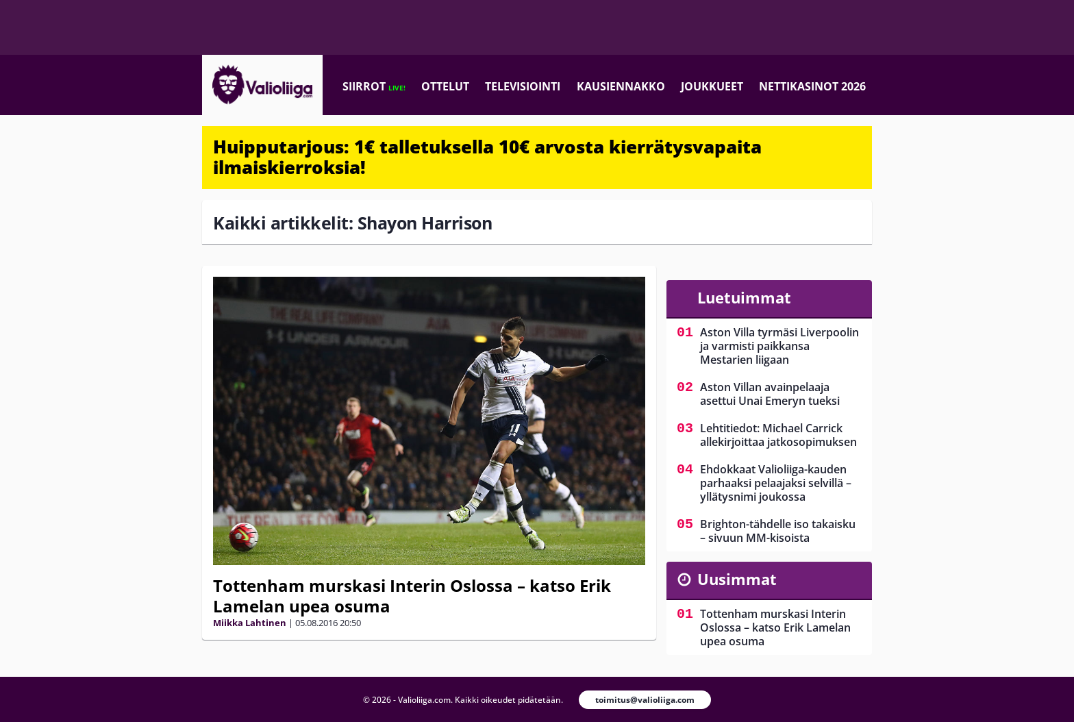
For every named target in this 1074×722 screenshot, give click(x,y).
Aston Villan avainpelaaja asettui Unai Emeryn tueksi (770, 393)
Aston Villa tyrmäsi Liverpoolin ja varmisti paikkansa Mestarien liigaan (779, 346)
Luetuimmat (744, 297)
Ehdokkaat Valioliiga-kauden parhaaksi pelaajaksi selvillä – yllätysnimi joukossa (775, 483)
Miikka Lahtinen (249, 623)
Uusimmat (737, 579)
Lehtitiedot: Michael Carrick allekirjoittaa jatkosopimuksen (778, 435)
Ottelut (445, 86)
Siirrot (373, 86)
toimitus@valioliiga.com (645, 700)
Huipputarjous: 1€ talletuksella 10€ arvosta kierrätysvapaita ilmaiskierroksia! (487, 156)
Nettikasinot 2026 (812, 86)
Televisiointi (522, 86)
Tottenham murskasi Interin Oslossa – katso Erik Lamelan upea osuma (412, 595)
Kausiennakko (621, 86)
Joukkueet (712, 86)
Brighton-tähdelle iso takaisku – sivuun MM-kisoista (778, 530)
